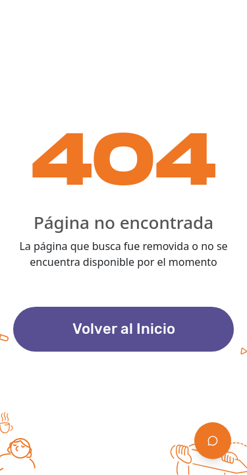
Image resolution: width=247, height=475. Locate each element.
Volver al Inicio (123, 329)
